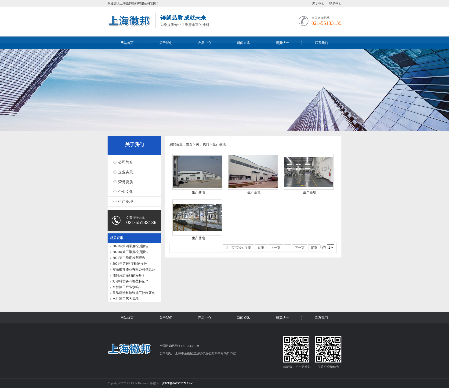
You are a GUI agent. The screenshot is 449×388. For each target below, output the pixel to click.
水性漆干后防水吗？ (127, 287)
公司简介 (125, 162)
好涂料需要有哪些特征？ (130, 281)
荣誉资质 (125, 182)
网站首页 (127, 43)
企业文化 (125, 192)
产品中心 (204, 43)
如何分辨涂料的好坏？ (128, 275)
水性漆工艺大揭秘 (125, 299)
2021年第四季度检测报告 (130, 246)
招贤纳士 (282, 43)
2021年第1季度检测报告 (129, 263)
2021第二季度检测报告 (128, 258)
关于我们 (318, 3)
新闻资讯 (243, 43)
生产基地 (125, 201)
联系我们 (335, 3)
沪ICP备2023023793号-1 (178, 383)
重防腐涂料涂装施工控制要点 (133, 293)
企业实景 (125, 172)
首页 (189, 144)
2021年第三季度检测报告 (130, 252)
